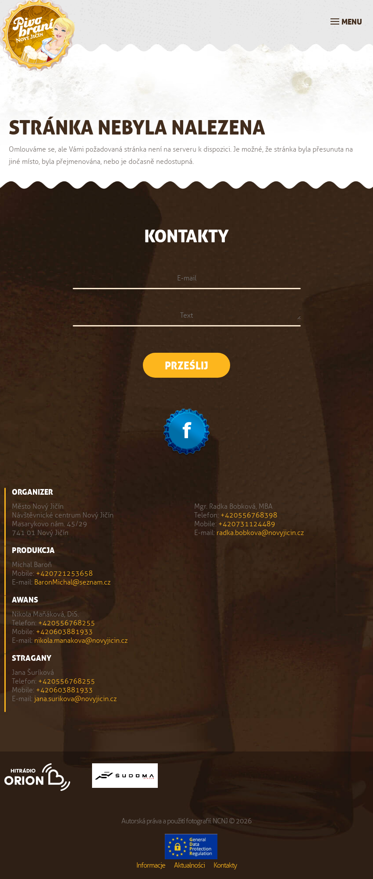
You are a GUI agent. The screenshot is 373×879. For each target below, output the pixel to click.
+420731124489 (246, 524)
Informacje (150, 865)
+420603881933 (64, 631)
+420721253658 (64, 573)
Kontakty (225, 865)
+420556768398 (248, 515)
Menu (351, 22)
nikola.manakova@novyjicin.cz (81, 640)
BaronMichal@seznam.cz (72, 582)
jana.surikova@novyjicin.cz (75, 699)
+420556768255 (66, 623)
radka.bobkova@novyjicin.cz (260, 532)
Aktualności (189, 865)
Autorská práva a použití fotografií (165, 821)
